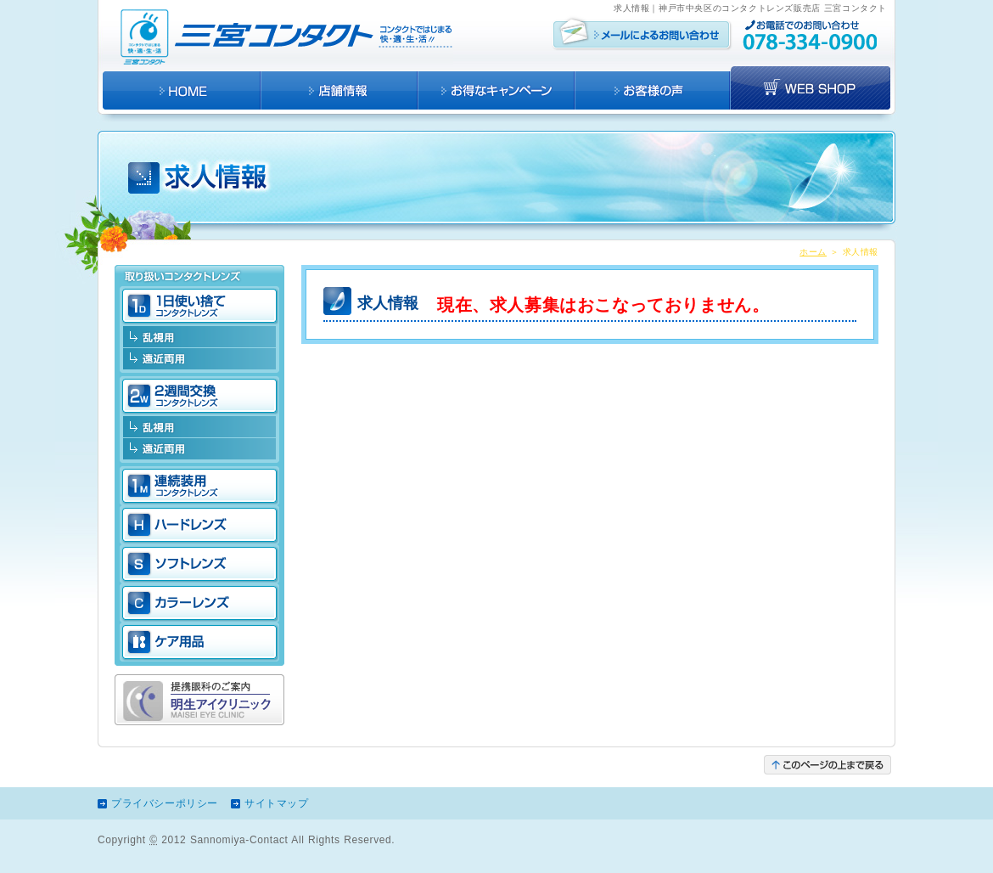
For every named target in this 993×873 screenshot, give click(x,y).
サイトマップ (276, 803)
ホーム (813, 251)
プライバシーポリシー (164, 803)
